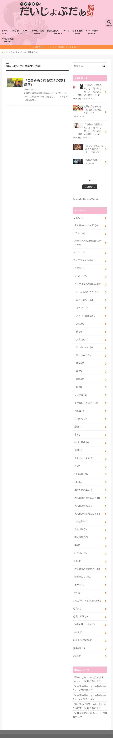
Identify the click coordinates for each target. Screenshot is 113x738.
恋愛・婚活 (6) (80, 608)
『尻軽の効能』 (86, 160)
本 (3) (79, 367)
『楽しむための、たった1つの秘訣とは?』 (88, 147)
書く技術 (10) (81, 530)
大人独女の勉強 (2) (83, 499)
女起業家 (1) (82, 514)
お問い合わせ (7, 40)
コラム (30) (78, 231)
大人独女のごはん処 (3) (86, 223)
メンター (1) (79, 250)
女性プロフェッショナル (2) (87, 592)
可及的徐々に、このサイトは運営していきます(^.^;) (57, 47)
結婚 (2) (78, 623)
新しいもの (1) (83, 351)
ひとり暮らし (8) (84, 297)
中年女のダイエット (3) (86, 398)
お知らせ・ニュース (19, 32)
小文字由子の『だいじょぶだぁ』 (76, 731)
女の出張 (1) (80, 522)
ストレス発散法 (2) (85, 312)
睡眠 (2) (80, 374)
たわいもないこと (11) (87, 289)
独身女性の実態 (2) (82, 631)
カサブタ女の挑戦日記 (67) (87, 281)
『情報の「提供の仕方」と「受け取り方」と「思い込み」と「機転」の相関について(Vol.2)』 (88, 92)
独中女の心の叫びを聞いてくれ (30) (88, 240)
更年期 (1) (79, 577)
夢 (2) (79, 328)
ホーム (4, 32)
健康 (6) (77, 553)
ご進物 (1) (79, 265)
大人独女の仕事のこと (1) (87, 491)
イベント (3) (82, 304)
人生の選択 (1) (80, 468)
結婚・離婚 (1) (81, 437)
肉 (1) (79, 382)
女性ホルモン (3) (82, 569)
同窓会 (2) (79, 406)
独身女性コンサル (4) (84, 615)
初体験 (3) (78, 584)
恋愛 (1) (78, 421)
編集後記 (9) (79, 639)
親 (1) (77, 460)
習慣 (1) (78, 444)
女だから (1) (80, 413)
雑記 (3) (77, 647)
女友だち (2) (82, 336)
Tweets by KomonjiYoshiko (86, 197)
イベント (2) (80, 273)
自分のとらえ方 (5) (83, 452)
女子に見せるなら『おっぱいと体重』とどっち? (88, 110)
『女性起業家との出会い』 (86, 703)
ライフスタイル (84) (83, 258)
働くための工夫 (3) (83, 483)
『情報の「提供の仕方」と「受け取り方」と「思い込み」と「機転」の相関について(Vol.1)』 (88, 130)
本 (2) (77, 538)
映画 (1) (80, 359)
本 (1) (77, 429)
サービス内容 (38, 32)
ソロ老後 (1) (80, 390)
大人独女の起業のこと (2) (87, 507)
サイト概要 (77, 32)
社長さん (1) (80, 545)
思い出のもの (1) (84, 343)
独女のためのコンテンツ (58, 32)
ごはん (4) (78, 216)
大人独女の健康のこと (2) (87, 561)
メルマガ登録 (91, 32)
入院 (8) (80, 320)
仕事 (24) (77, 476)
